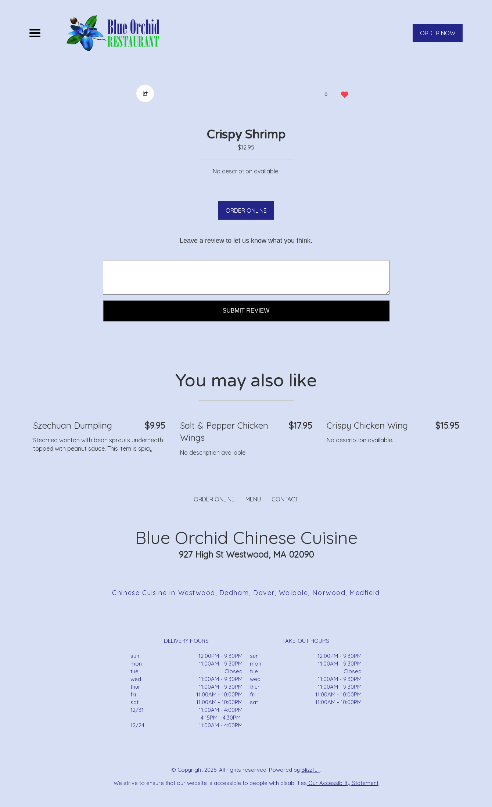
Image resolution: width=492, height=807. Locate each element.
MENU (253, 499)
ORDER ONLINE (246, 210)
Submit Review (246, 310)
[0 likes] (342, 95)
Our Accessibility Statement (342, 782)
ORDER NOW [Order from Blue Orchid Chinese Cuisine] (437, 33)
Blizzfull (310, 769)
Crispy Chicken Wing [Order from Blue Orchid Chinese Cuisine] (367, 425)
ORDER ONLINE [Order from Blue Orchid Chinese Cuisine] (214, 499)
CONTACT (285, 499)
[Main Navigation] (34, 33)
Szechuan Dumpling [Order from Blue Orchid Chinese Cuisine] (72, 425)
